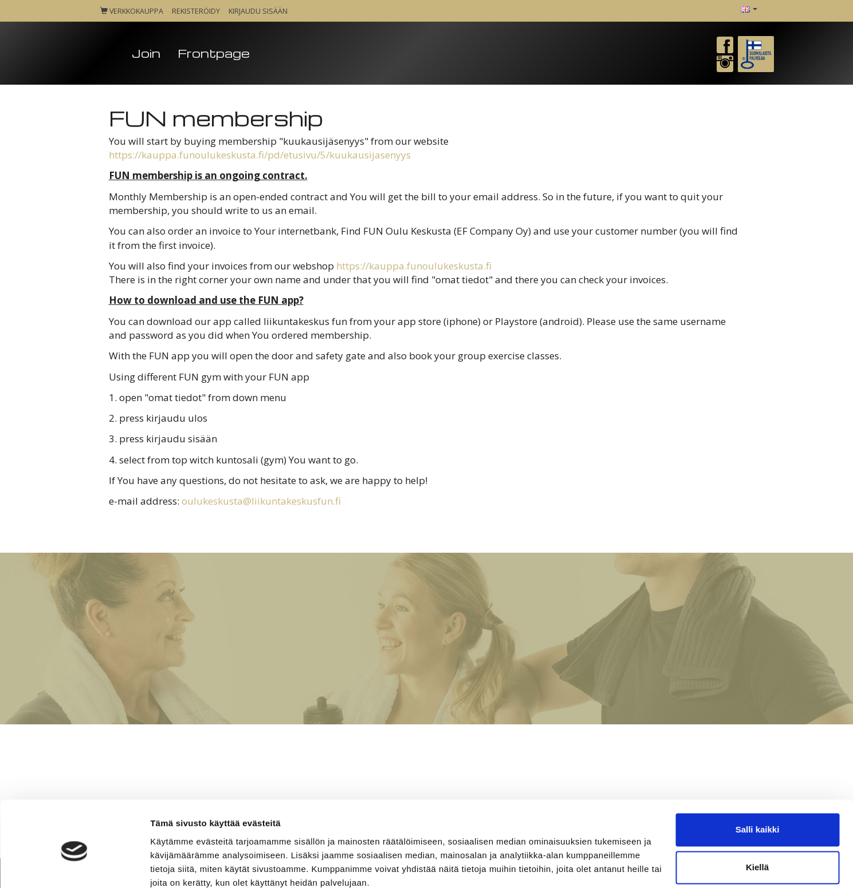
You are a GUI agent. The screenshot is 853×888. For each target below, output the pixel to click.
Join (146, 53)
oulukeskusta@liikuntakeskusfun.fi (261, 501)
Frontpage (214, 53)
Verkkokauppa (131, 11)
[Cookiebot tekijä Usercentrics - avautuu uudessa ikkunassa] (74, 865)
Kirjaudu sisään (258, 11)
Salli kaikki (758, 781)
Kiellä (757, 818)
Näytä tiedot (175, 865)
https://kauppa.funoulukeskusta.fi (414, 265)
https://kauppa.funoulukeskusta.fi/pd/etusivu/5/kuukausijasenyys (260, 154)
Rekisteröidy (196, 11)
